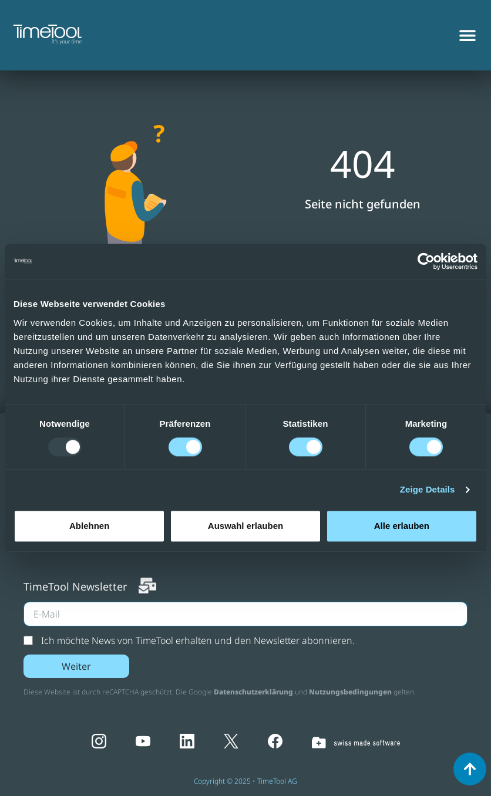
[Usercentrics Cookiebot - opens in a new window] (426, 261)
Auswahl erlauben (245, 526)
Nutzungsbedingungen (350, 692)
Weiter (76, 666)
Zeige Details (427, 489)
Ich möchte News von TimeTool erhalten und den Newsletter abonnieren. (198, 640)
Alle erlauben (401, 526)
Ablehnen (89, 526)
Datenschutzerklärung (253, 692)
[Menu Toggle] (467, 26)
